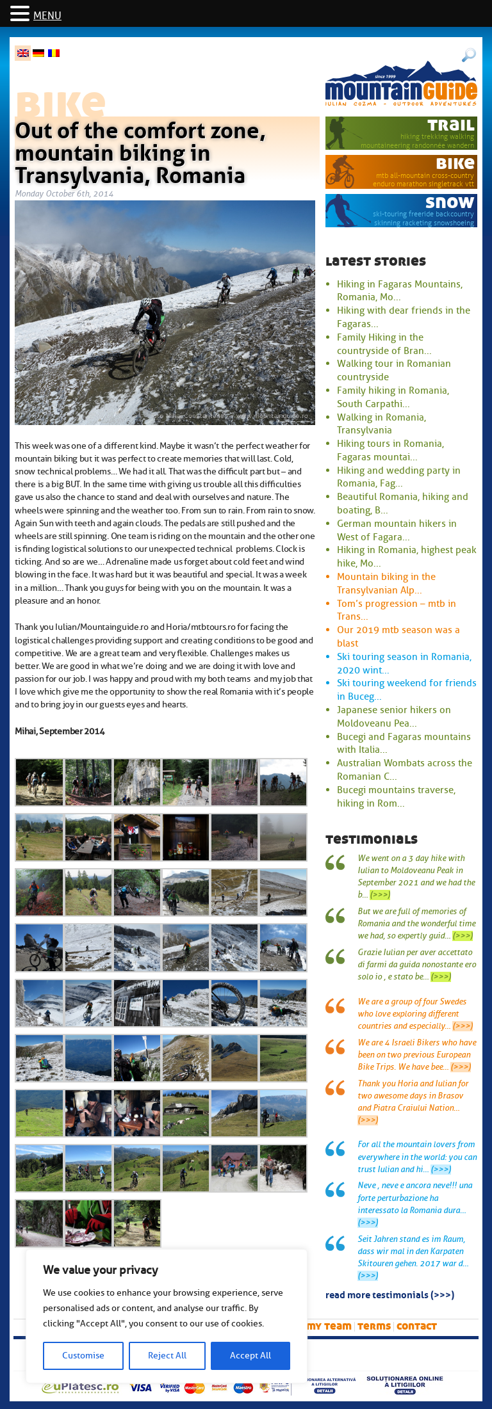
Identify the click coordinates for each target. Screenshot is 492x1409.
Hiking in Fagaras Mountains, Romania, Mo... (400, 291)
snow (450, 201)
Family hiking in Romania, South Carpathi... (393, 397)
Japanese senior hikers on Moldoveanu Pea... (394, 717)
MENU (47, 16)
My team (329, 1326)
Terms (374, 1326)
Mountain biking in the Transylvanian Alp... (386, 583)
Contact (417, 1326)
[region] (167, 1316)
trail (451, 124)
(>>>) (380, 895)
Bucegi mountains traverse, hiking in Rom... (396, 797)
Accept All (250, 1355)
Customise (83, 1355)
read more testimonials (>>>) (389, 1293)
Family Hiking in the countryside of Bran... (384, 344)
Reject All (167, 1355)
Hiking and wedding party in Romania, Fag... (399, 477)
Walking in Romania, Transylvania (381, 424)
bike (455, 162)
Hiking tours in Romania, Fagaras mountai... (390, 450)
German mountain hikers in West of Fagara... (397, 530)
